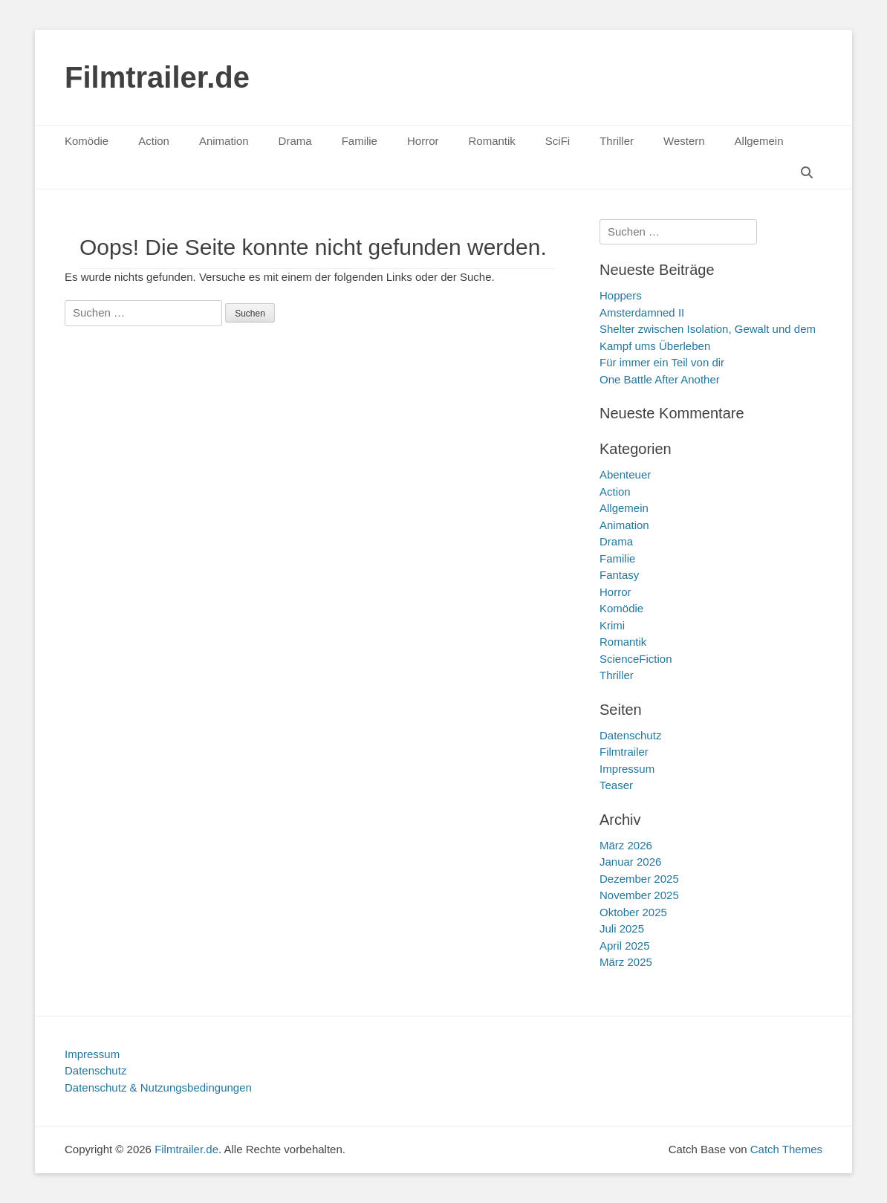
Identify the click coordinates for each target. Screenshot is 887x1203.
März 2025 (626, 962)
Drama (295, 140)
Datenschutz (630, 735)
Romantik (491, 140)
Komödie (86, 140)
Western (684, 140)
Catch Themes (786, 1149)
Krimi (612, 625)
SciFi (557, 140)
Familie (359, 140)
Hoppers (621, 295)
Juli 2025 (622, 928)
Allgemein (759, 140)
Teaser (616, 785)
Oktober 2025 (633, 912)
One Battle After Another (660, 379)
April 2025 (625, 945)
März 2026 (626, 845)
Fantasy (619, 574)
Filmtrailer (624, 751)
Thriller (617, 140)
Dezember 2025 (639, 878)
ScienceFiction (636, 658)
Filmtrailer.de (157, 77)
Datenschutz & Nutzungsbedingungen (158, 1087)
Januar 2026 (630, 861)
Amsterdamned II (642, 312)
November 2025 (639, 895)
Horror (423, 140)
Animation (224, 140)
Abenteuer (625, 474)
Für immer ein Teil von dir (662, 362)
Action (153, 140)
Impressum (627, 768)
